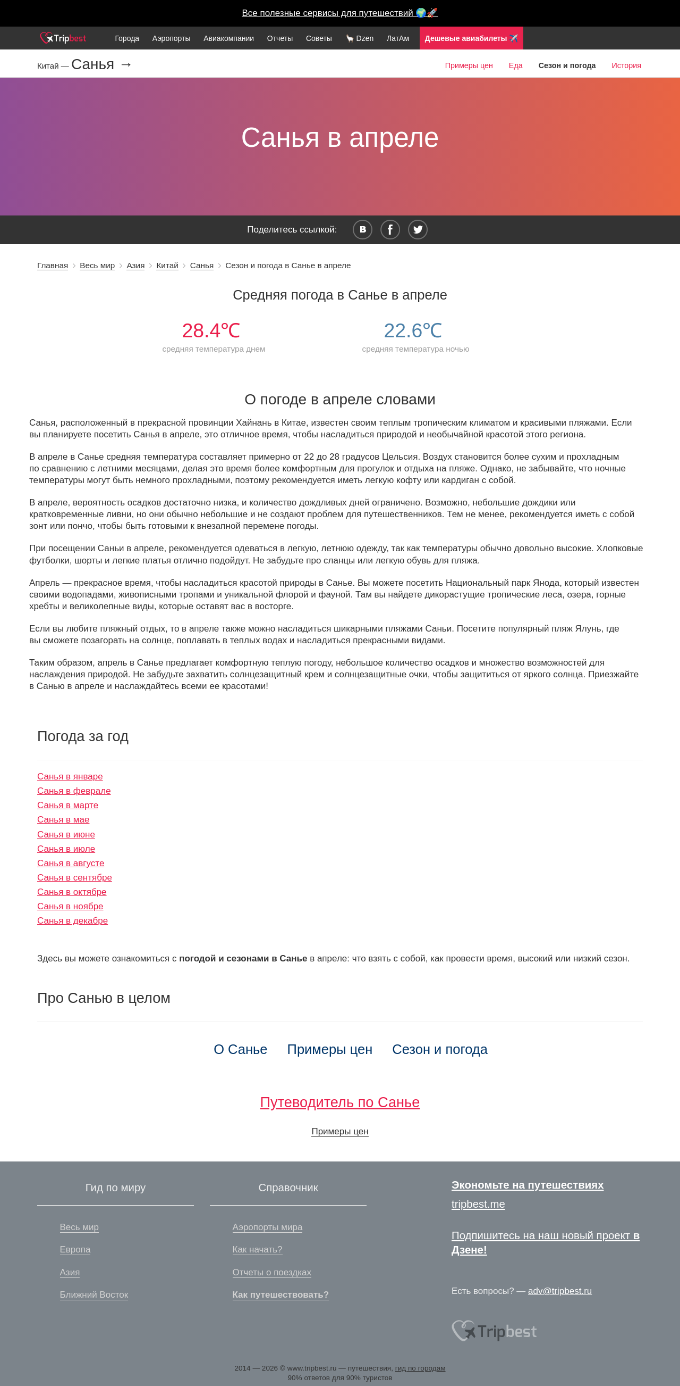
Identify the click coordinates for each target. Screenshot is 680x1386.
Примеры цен (469, 65)
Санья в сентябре (74, 878)
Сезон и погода (440, 1049)
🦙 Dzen (359, 38)
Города (127, 38)
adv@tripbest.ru (560, 1291)
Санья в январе (70, 776)
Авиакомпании (228, 38)
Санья (202, 265)
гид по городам (420, 1368)
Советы (319, 38)
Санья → (102, 64)
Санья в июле (66, 849)
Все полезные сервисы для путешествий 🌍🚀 (340, 13)
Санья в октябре (72, 892)
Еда (516, 65)
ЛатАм (398, 38)
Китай (167, 265)
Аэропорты (171, 38)
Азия (135, 265)
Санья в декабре (72, 921)
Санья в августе (70, 863)
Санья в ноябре (70, 906)
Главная (52, 265)
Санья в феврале (74, 791)
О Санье (240, 1049)
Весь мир (97, 265)
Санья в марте (67, 805)
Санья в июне (66, 834)
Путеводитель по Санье (340, 1102)
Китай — (54, 66)
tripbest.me (478, 1204)
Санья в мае (63, 820)
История (626, 65)
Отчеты (280, 38)
